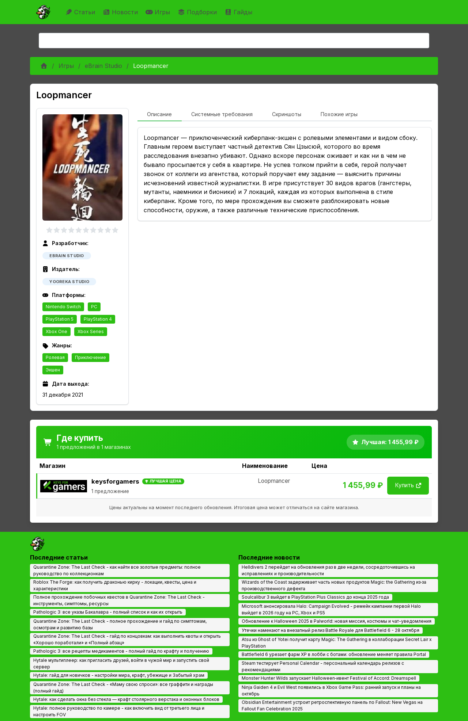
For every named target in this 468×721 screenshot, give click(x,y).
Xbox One (56, 331)
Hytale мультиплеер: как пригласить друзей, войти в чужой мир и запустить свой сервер (121, 663)
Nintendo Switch (63, 306)
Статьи (81, 12)
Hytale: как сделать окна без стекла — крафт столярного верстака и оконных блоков (126, 699)
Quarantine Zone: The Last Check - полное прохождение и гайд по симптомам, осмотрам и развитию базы (120, 624)
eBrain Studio (103, 65)
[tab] (159, 114)
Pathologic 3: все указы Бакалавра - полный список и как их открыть (107, 612)
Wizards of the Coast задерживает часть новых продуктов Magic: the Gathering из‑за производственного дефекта (334, 585)
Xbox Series (91, 331)
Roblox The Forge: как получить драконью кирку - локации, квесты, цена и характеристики (114, 585)
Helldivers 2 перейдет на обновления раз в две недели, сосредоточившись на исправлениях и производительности (328, 570)
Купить (408, 485)
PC (94, 306)
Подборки (198, 12)
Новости (121, 12)
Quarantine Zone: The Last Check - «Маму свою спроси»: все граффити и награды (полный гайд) (123, 688)
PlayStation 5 (59, 319)
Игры (159, 12)
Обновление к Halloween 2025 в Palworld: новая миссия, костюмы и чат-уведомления (336, 621)
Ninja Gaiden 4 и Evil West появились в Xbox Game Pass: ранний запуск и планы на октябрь (331, 690)
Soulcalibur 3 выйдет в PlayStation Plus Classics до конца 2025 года (315, 597)
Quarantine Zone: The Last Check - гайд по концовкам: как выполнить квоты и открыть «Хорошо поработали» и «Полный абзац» (127, 639)
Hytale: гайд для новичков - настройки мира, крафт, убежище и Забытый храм (118, 675)
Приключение (90, 357)
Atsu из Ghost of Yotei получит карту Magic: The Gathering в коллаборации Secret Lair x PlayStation (337, 643)
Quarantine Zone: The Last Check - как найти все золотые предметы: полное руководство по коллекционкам (117, 570)
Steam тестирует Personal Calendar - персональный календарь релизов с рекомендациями (323, 666)
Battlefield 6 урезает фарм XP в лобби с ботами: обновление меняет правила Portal (334, 654)
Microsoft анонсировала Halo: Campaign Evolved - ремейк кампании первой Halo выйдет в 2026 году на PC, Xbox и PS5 (331, 609)
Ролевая (55, 357)
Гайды (239, 12)
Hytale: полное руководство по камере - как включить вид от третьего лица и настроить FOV (118, 711)
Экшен (53, 370)
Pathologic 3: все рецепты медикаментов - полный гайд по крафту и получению (121, 651)
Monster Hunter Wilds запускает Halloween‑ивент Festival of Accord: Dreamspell (329, 678)
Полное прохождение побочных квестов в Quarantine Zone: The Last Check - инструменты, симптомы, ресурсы (119, 600)
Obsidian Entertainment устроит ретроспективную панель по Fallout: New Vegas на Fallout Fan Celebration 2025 (332, 705)
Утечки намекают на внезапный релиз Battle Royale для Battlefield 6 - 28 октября (330, 630)
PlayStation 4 (98, 319)
